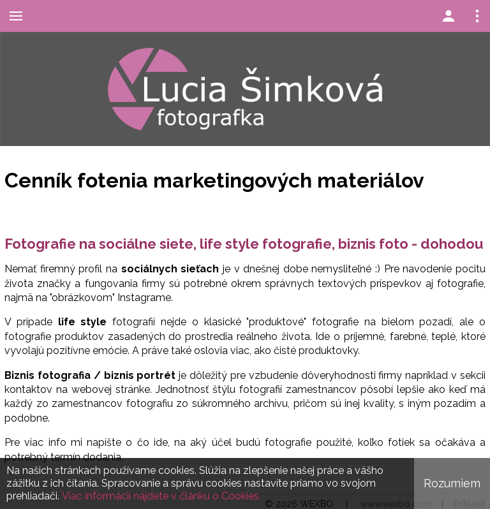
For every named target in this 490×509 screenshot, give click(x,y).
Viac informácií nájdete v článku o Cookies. (161, 496)
